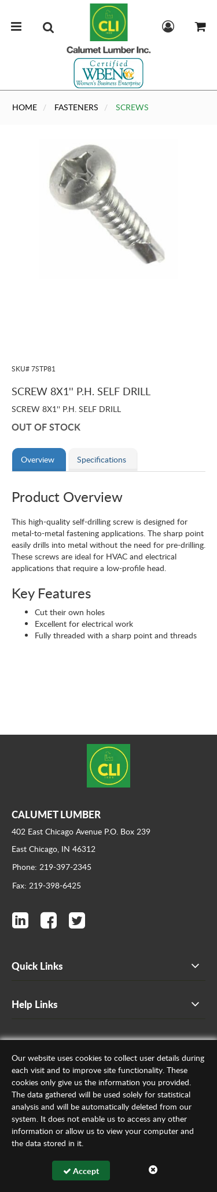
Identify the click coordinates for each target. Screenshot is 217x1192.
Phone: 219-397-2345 (51, 866)
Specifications (101, 459)
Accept (81, 1170)
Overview (37, 459)
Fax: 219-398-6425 (46, 885)
